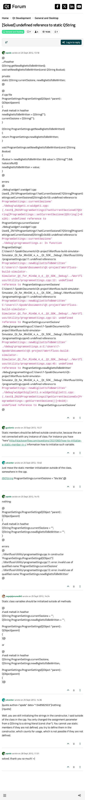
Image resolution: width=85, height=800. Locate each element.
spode (8, 52)
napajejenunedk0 (14, 596)
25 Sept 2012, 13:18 (30, 52)
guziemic (10, 427)
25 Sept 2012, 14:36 (32, 699)
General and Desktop (13, 31)
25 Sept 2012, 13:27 (33, 427)
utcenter (10, 462)
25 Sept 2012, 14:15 (30, 496)
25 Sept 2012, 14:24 (40, 596)
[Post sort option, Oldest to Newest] (6, 42)
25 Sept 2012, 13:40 (32, 462)
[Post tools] (80, 417)
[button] (4, 795)
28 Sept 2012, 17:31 (30, 753)
